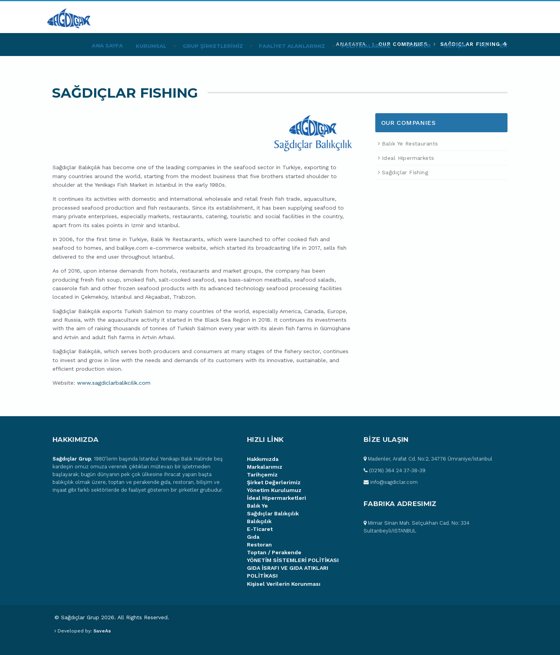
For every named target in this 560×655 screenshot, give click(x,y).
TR (483, 45)
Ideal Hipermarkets (408, 158)
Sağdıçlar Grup (71, 459)
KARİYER (419, 45)
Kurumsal (151, 46)
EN (503, 45)
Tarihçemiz (262, 474)
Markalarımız (264, 467)
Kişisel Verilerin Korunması (283, 584)
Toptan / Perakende (274, 552)
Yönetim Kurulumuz (274, 490)
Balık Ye (257, 506)
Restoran (259, 544)
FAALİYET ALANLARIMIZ (292, 46)
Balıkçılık (259, 521)
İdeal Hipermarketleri (276, 498)
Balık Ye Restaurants (410, 143)
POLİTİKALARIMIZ (366, 46)
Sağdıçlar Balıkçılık (273, 513)
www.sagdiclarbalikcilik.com (113, 383)
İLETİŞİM (455, 45)
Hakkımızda (262, 459)
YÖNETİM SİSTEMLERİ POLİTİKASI (293, 560)
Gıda (253, 537)
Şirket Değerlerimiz (274, 482)
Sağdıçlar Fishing (405, 172)
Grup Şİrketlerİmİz (213, 46)
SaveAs (102, 631)
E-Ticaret (260, 529)
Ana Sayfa (107, 45)
